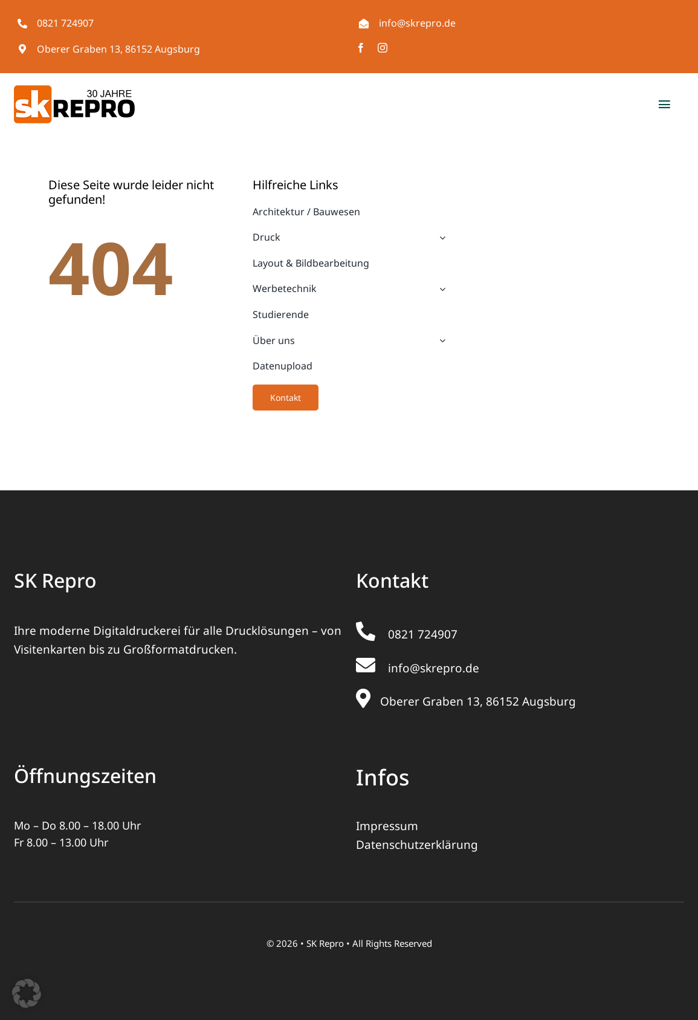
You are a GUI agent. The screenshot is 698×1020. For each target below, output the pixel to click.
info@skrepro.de (417, 23)
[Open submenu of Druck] (440, 237)
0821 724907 (65, 23)
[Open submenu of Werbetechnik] (440, 289)
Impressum (387, 826)
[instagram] (382, 48)
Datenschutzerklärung (417, 845)
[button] (26, 993)
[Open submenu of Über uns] (440, 341)
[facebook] (361, 48)
